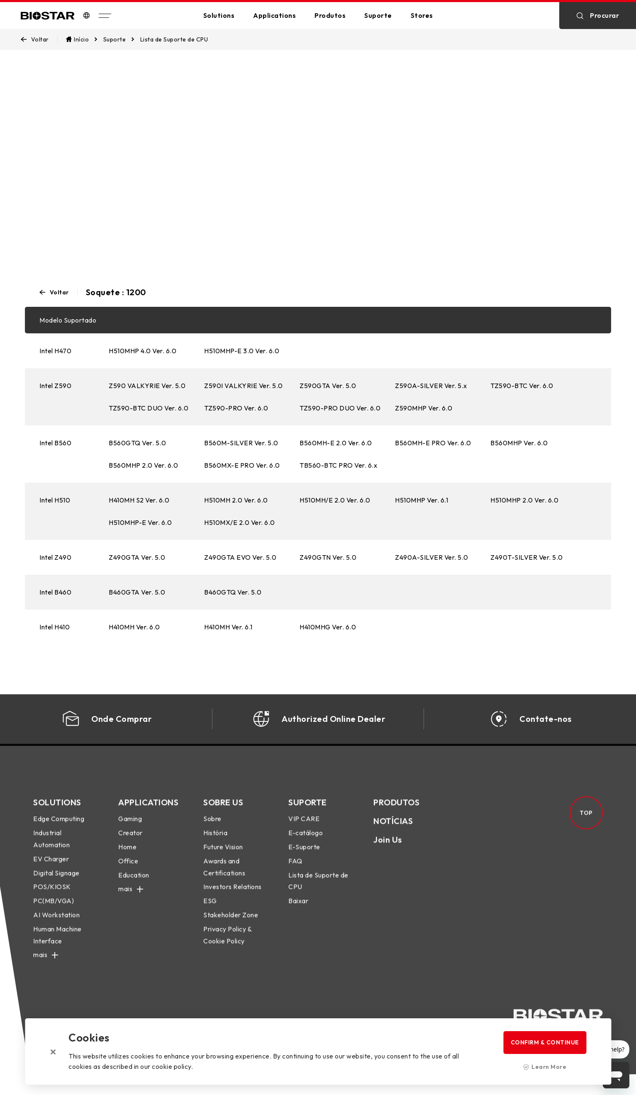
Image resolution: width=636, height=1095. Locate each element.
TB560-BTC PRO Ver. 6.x (338, 465)
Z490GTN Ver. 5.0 (328, 557)
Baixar (298, 907)
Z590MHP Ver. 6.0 (423, 408)
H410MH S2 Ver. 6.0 (139, 500)
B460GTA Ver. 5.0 (137, 592)
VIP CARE (303, 825)
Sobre (212, 825)
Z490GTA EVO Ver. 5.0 (240, 557)
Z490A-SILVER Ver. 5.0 (431, 557)
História (215, 839)
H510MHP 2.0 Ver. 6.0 (524, 500)
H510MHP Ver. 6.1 (421, 500)
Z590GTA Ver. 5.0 (328, 385)
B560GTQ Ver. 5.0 (137, 443)
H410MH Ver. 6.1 (228, 627)
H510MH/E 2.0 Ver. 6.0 (335, 500)
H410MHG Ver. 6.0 (328, 627)
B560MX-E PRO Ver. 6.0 (242, 465)
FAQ (295, 868)
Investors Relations (232, 893)
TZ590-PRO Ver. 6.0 (236, 408)
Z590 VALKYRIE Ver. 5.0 (147, 385)
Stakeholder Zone (230, 922)
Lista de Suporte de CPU (318, 887)
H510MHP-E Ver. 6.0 (140, 522)
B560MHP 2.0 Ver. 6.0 (143, 465)
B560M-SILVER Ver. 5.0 (241, 443)
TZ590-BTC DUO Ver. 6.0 (148, 408)
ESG (210, 907)
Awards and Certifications (224, 874)
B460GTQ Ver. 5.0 (232, 592)
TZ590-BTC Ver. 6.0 (521, 385)
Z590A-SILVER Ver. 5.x (431, 385)
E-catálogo (305, 839)
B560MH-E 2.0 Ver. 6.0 (336, 443)
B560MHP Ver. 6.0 (519, 443)
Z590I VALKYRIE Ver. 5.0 (243, 385)
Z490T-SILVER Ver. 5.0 (526, 557)
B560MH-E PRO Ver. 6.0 (433, 443)
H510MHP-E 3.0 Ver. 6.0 (241, 351)
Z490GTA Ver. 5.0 (137, 557)
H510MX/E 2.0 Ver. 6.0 (239, 522)
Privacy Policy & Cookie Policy (227, 941)
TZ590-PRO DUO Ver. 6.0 (340, 408)
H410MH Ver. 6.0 (134, 627)
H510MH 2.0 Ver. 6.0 (236, 500)
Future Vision (223, 854)
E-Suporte (304, 854)
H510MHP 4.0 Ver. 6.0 (142, 351)
